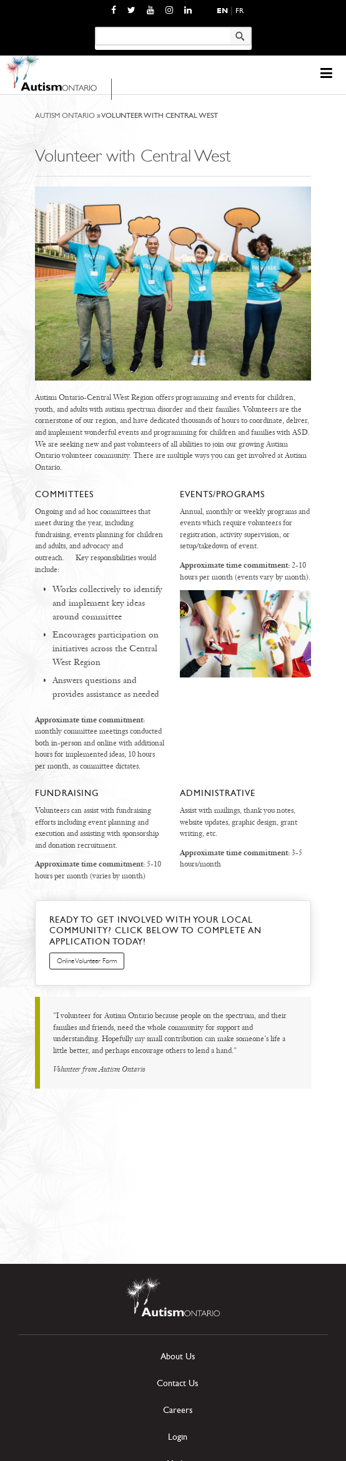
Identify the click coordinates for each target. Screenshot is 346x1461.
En (222, 10)
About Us (178, 1356)
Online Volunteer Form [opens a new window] (87, 961)
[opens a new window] (113, 10)
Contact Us (177, 1383)
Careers (177, 1410)
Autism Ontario (65, 115)
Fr (239, 10)
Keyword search (94, 26)
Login (177, 1437)
